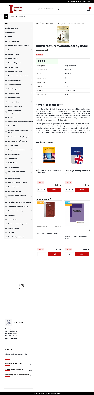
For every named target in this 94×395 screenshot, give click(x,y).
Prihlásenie (73, 1)
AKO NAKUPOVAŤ (21, 16)
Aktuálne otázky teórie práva (47, 233)
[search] (59, 9)
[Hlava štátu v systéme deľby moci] (63, 34)
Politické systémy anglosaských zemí (76, 172)
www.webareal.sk (54, 393)
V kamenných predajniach (13, 364)
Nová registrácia (85, 1)
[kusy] (41, 190)
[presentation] (37, 170)
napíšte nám (12, 339)
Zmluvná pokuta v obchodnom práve (76, 238)
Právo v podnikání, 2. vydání (22, 301)
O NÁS (12, 16)
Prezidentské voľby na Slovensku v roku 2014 (49, 172)
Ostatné (58, 23)
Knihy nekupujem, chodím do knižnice (17, 375)
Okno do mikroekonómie (23, 281)
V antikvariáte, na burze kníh (14, 369)
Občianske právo (47, 23)
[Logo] (16, 8)
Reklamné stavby (21, 261)
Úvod (37, 23)
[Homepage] (6, 16)
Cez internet (9, 358)
